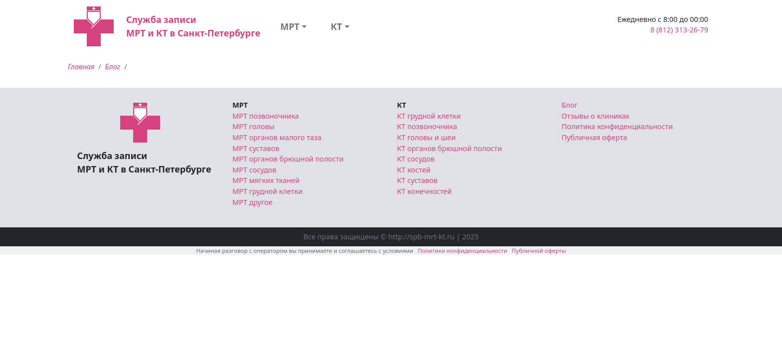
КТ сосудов (415, 159)
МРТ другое (252, 202)
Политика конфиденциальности (617, 126)
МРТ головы (253, 126)
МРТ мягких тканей (266, 180)
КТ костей (413, 170)
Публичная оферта (594, 137)
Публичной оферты (539, 250)
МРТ (290, 26)
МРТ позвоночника (265, 116)
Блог (113, 66)
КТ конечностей (424, 191)
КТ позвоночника (427, 126)
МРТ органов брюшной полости (288, 159)
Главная (81, 66)
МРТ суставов (255, 148)
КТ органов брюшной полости (449, 148)
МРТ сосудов (254, 170)
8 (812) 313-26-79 (679, 29)
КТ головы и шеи (426, 137)
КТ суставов (417, 180)
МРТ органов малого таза (277, 137)
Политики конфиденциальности (463, 250)
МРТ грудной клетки (267, 191)
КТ (336, 26)
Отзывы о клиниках (595, 116)
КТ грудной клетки (429, 116)
